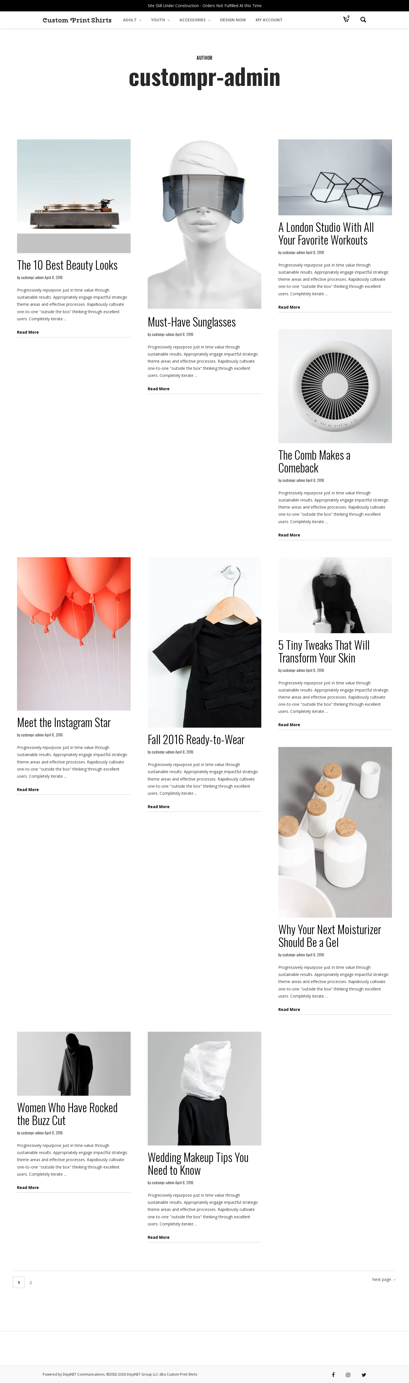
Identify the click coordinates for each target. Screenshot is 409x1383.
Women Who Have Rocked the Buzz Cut (67, 1113)
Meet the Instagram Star (64, 721)
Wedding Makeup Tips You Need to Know (198, 1163)
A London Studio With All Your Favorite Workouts (326, 233)
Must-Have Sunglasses (192, 321)
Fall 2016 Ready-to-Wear (196, 739)
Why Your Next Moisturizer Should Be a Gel (329, 935)
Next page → (384, 1279)
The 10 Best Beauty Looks (67, 264)
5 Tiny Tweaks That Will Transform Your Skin (324, 651)
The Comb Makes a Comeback (314, 461)
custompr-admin (32, 277)
